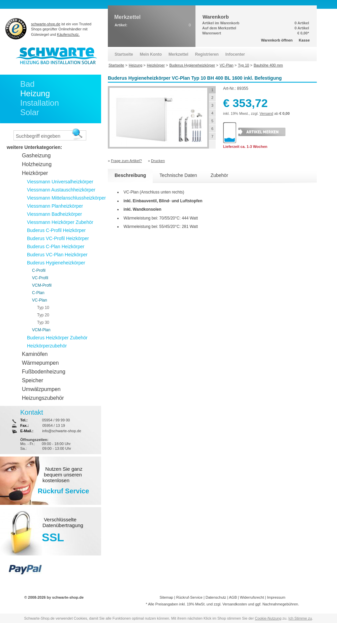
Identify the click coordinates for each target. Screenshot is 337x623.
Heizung (35, 93)
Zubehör (219, 175)
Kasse (304, 40)
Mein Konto (151, 54)
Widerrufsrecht (252, 597)
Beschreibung (130, 175)
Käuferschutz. (68, 34)
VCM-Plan (41, 330)
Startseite (124, 54)
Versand (266, 113)
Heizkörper (35, 173)
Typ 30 (43, 322)
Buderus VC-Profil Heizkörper (58, 238)
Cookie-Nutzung (268, 618)
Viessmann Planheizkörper (55, 206)
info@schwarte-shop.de (61, 431)
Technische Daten (178, 175)
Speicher (32, 380)
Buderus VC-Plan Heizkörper (57, 254)
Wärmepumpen (40, 363)
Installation (39, 102)
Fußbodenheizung (43, 371)
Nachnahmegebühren (280, 604)
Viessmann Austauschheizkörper (61, 189)
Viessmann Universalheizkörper (60, 181)
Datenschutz (216, 597)
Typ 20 (43, 315)
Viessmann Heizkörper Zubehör (60, 222)
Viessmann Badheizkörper (54, 214)
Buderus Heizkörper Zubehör (57, 337)
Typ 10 (43, 307)
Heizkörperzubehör (47, 345)
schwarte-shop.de (45, 24)
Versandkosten (234, 604)
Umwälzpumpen (41, 389)
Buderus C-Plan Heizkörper (55, 246)
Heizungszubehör (43, 398)
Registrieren (207, 54)
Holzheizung (37, 164)
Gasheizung (36, 155)
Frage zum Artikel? (126, 161)
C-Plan (38, 292)
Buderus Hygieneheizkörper (56, 262)
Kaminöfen (35, 354)
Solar (29, 112)
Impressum (276, 597)
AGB (233, 597)
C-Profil (38, 270)
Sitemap (166, 597)
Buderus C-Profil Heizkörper (56, 230)
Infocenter (235, 54)
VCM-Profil (42, 285)
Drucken (158, 161)
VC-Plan (39, 300)
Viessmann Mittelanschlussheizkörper (66, 198)
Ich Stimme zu (300, 618)
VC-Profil (40, 278)
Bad (27, 83)
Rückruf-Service (189, 597)
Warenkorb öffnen (277, 40)
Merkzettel (178, 54)
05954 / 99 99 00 (56, 420)
